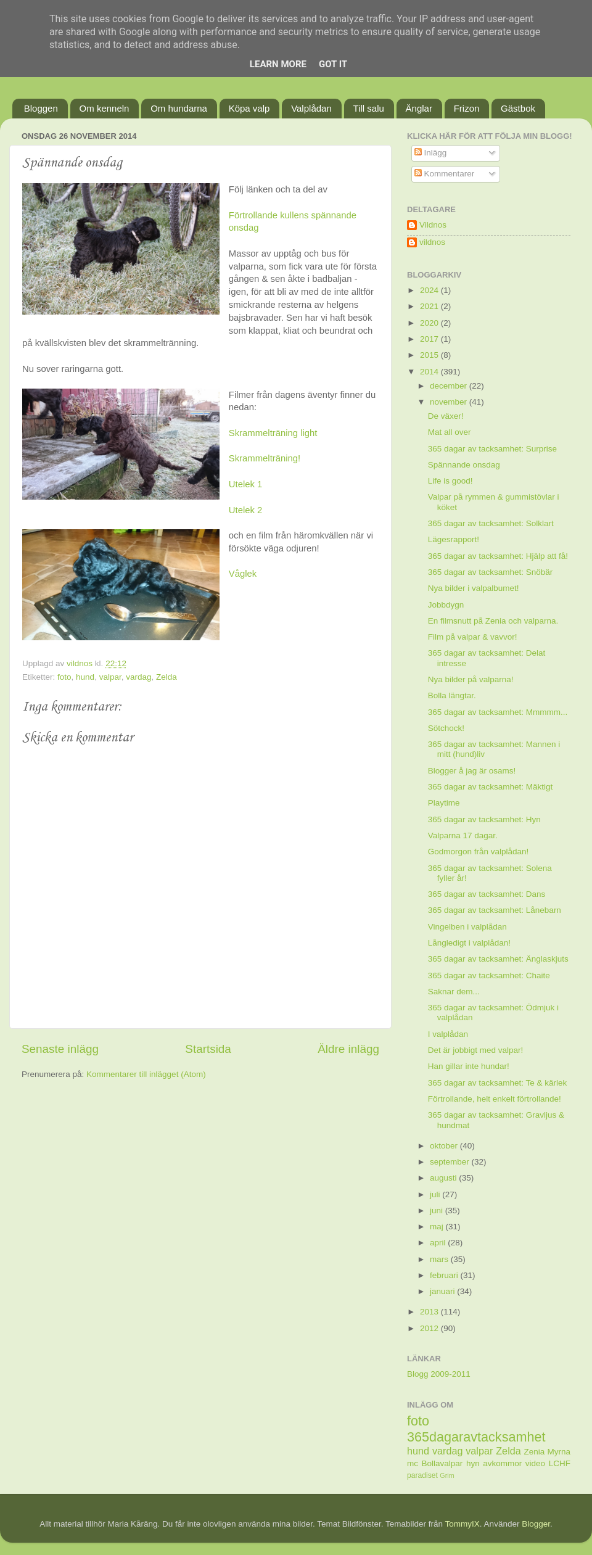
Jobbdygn (446, 604)
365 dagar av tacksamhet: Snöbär (490, 572)
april (439, 1242)
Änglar (419, 108)
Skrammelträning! (264, 458)
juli (436, 1194)
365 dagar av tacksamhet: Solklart (491, 523)
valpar (110, 677)
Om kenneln (105, 108)
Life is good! (450, 480)
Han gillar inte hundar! (468, 1066)
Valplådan (311, 108)
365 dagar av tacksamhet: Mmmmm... (498, 712)
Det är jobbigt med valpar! (476, 1050)
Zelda (166, 677)
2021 (430, 306)
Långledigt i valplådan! (469, 942)
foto (64, 677)
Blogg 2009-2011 (439, 1374)
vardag (138, 677)
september (451, 1161)
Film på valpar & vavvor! (472, 636)
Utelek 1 (245, 484)
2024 (430, 290)
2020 (430, 323)
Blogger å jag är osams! (472, 770)
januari (443, 1291)
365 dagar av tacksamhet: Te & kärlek (497, 1082)
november (449, 401)
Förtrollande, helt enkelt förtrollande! (494, 1098)
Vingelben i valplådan (467, 926)
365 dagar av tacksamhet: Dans (487, 894)
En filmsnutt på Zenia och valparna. (493, 620)
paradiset (422, 1475)
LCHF (559, 1463)
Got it (333, 64)
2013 (430, 1311)
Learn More (278, 64)
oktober (445, 1145)
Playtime (444, 802)
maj (438, 1226)
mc (412, 1463)
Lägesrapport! (453, 539)
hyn (473, 1463)
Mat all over (449, 432)
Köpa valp (249, 108)
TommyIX (462, 1523)
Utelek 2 (245, 510)
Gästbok (518, 108)
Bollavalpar (442, 1463)
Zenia (534, 1451)
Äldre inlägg (348, 1048)
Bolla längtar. (452, 695)
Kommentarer (444, 173)
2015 (430, 355)
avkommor (502, 1463)
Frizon (467, 108)
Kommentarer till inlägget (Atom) (146, 1074)
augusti (444, 1177)
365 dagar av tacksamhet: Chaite (489, 975)
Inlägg (430, 152)
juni (437, 1210)
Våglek (243, 574)
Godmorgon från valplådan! (478, 851)
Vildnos (432, 224)
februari (445, 1275)
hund (85, 677)
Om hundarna (178, 108)
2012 (430, 1328)
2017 (430, 339)
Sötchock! (446, 728)
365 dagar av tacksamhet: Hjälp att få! (498, 556)
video (535, 1463)
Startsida (208, 1048)
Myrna (559, 1451)
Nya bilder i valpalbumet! (473, 588)
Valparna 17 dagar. (463, 835)
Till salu (368, 108)
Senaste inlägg (60, 1048)
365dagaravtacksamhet (476, 1437)
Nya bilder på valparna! (471, 679)
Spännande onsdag (464, 464)
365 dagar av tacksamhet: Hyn (484, 819)
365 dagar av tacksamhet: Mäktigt (490, 786)
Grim (447, 1475)
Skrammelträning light (273, 433)
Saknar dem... (454, 991)
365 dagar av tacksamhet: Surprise (492, 448)
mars (440, 1259)
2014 (430, 371)
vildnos (432, 242)
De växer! (446, 416)
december (449, 385)
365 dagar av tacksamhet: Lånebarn (494, 910)
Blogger (536, 1523)
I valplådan (448, 1034)
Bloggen (41, 108)
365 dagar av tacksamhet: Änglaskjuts (498, 958)
